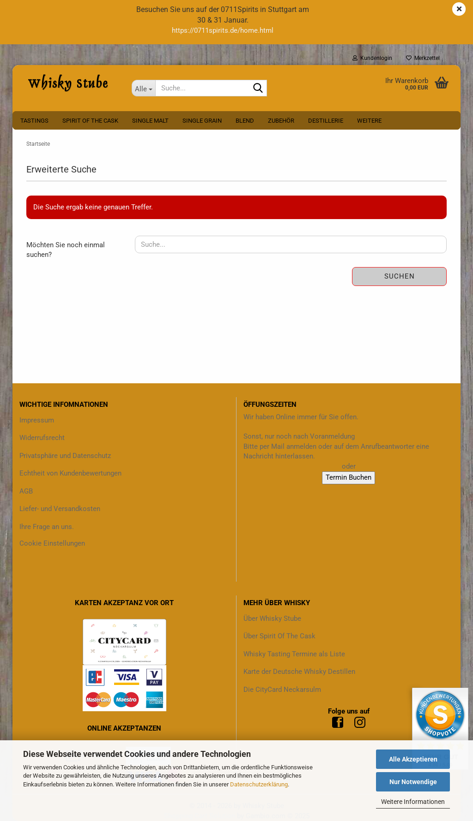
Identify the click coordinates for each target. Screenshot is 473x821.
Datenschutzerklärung (259, 784)
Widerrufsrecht (42, 438)
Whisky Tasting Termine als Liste (294, 654)
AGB (26, 491)
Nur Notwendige (413, 781)
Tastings (34, 120)
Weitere (369, 120)
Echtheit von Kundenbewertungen (70, 473)
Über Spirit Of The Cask (279, 636)
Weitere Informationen (413, 801)
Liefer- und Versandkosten (59, 509)
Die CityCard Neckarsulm (282, 689)
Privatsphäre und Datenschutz (65, 456)
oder (349, 466)
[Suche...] (144, 88)
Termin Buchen (348, 477)
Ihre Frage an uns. (46, 527)
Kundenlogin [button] (372, 58)
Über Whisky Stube (272, 618)
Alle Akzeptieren (413, 759)
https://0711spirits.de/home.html (222, 30)
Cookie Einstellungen (52, 543)
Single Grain (202, 120)
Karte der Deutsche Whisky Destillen (299, 671)
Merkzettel (423, 58)
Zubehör (281, 120)
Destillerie (325, 120)
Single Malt (150, 120)
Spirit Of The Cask (90, 120)
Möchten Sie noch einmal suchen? (65, 250)
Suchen (399, 276)
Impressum (36, 420)
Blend (245, 120)
